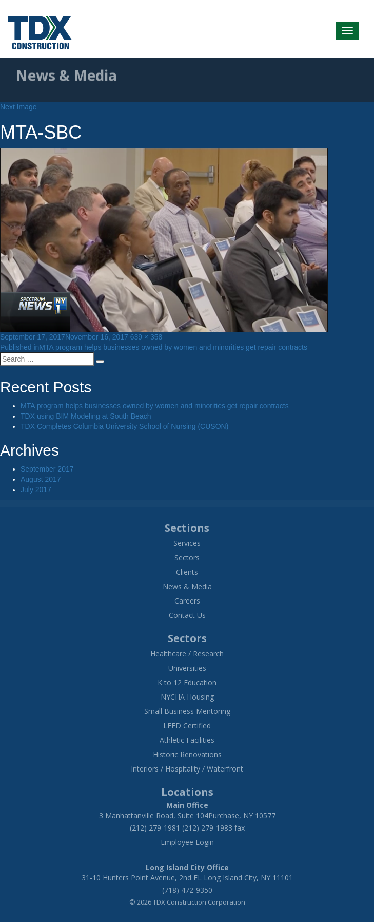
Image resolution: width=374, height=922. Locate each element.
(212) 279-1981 (155, 828)
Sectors (187, 557)
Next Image (18, 107)
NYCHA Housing (187, 697)
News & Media (187, 586)
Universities (187, 668)
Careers (187, 601)
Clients (187, 572)
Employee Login (187, 842)
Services (187, 543)
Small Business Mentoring (187, 711)
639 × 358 (146, 337)
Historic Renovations (187, 754)
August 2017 (41, 479)
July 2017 (36, 489)
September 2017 (47, 469)
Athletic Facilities (187, 740)
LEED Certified (187, 725)
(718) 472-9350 (187, 890)
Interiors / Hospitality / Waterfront (187, 769)
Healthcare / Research (187, 653)
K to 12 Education (187, 682)
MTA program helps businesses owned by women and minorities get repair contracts (155, 406)
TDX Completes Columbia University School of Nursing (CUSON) (124, 426)
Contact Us (187, 615)
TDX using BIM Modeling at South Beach (86, 416)
